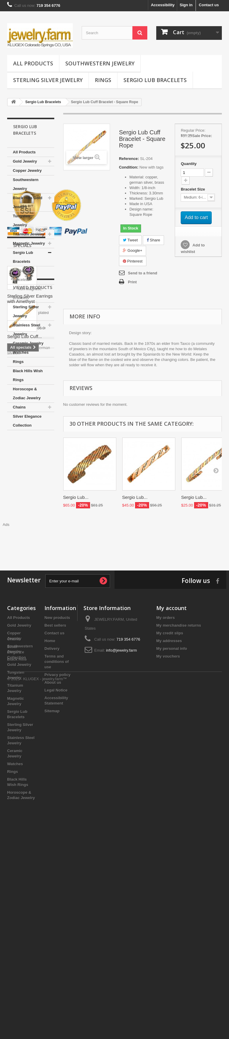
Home (49, 815)
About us (52, 857)
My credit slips (169, 808)
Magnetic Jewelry (29, 243)
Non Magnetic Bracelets (27, 293)
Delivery (52, 823)
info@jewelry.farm (121, 825)
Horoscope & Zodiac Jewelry (27, 393)
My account (171, 782)
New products (57, 792)
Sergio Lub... (76, 497)
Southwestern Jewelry (99, 63)
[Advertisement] (114, 715)
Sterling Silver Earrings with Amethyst (30, 550)
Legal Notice (55, 865)
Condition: (128, 167)
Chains (19, 407)
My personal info (171, 823)
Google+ (132, 250)
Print (132, 282)
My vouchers (168, 831)
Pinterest (133, 261)
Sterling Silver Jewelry (48, 80)
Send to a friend (142, 273)
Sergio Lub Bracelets (155, 80)
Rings (103, 80)
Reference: (129, 158)
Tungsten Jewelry (21, 220)
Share (153, 240)
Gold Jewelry (25, 161)
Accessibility (163, 5)
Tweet (130, 240)
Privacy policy (57, 849)
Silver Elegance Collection (27, 420)
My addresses (169, 815)
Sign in (186, 5)
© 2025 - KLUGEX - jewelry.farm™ (37, 1023)
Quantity (188, 163)
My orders (165, 792)
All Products (33, 63)
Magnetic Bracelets (23, 275)
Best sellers (55, 800)
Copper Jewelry (27, 170)
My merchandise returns (178, 800)
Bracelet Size (193, 189)
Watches (21, 352)
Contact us (209, 5)
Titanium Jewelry (28, 234)
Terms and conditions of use (56, 836)
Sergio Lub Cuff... (24, 669)
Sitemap (52, 886)
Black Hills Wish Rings (28, 375)
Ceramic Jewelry (28, 343)
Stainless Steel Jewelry (26, 329)
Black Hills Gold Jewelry (27, 202)
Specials (22, 497)
